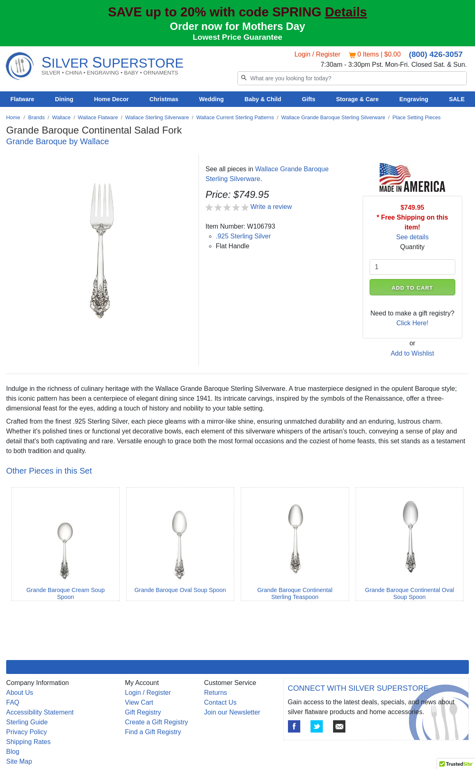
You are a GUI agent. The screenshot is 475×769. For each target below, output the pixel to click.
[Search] (352, 78)
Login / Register (317, 54)
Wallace (61, 117)
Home (13, 117)
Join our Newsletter (232, 712)
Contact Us (220, 702)
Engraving (414, 99)
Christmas (163, 99)
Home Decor (111, 99)
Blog (12, 751)
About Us (19, 692)
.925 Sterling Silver (243, 236)
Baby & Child (262, 99)
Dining (64, 99)
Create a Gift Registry (156, 722)
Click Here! (412, 323)
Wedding (211, 99)
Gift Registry (143, 712)
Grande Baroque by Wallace (57, 141)
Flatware (22, 99)
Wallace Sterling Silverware (157, 117)
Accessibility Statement (40, 712)
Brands (36, 117)
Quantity (412, 246)
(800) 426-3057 (436, 54)
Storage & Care (357, 99)
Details (346, 12)
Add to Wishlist (412, 353)
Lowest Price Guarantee (238, 37)
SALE (456, 99)
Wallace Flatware (98, 117)
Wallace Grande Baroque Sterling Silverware (333, 117)
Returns (215, 692)
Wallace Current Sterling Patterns (235, 117)
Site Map (19, 761)
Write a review (271, 206)
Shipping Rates (28, 741)
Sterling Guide (27, 722)
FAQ (12, 702)
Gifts (308, 99)
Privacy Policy (26, 731)
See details (412, 237)
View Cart (139, 702)
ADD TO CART (412, 288)
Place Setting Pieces (417, 117)
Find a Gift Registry (153, 731)
